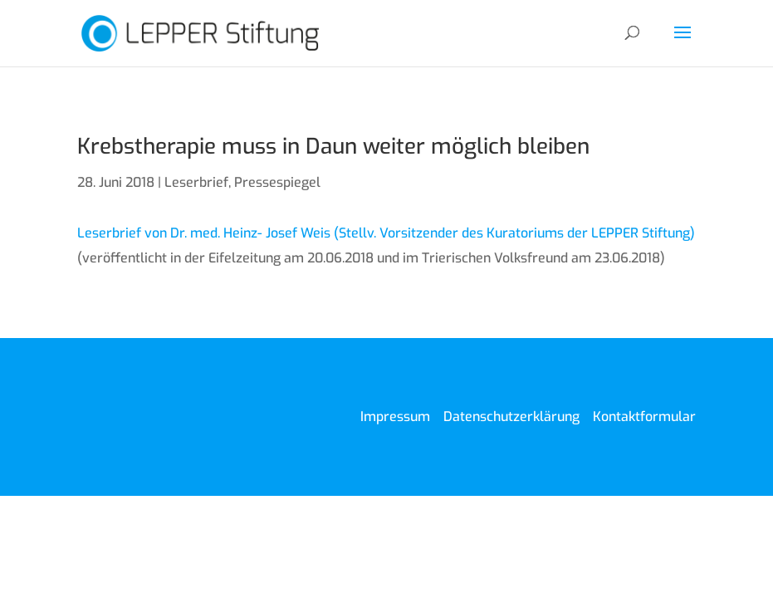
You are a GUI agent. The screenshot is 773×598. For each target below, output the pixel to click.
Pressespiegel (277, 182)
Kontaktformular (644, 416)
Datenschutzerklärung (511, 416)
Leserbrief (196, 182)
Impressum (395, 416)
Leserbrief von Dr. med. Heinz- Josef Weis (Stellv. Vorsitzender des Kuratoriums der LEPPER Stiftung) (386, 233)
